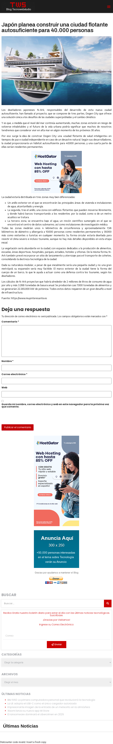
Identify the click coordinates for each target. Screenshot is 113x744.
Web (4, 387)
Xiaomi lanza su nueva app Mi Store (28, 710)
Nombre (8, 361)
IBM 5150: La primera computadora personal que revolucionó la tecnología (51, 700)
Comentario (10, 322)
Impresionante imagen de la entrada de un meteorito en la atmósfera (49, 707)
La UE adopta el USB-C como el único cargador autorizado (42, 703)
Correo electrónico (14, 374)
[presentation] (22, 417)
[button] (108, 6)
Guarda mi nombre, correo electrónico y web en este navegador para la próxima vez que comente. (55, 405)
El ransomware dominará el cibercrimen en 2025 (36, 714)
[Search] (107, 603)
